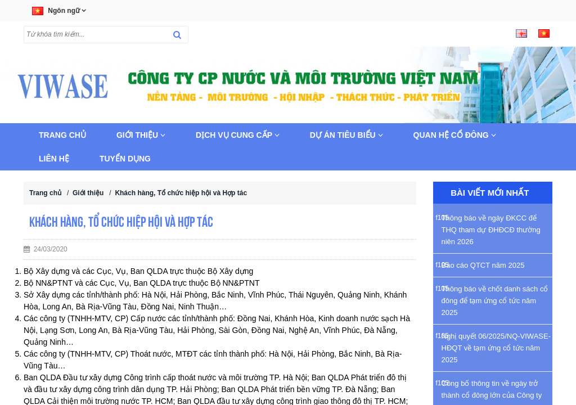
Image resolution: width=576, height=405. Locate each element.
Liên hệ (54, 158)
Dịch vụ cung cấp (238, 135)
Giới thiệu (140, 135)
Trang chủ (62, 135)
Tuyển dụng (125, 158)
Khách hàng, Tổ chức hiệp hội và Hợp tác (181, 193)
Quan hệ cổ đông (454, 135)
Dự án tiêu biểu (346, 135)
